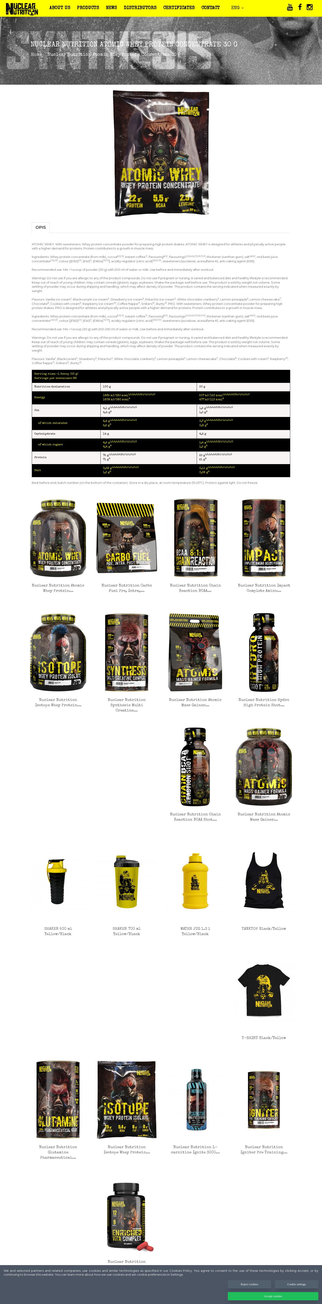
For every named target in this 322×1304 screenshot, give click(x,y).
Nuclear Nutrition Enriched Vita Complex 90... (127, 1267)
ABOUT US (62, 8)
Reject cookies (249, 1294)
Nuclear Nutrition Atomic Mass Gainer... (195, 702)
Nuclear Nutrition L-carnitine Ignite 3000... (195, 1150)
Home (36, 55)
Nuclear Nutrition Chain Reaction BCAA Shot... (195, 817)
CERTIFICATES (181, 8)
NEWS (113, 8)
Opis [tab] (40, 227)
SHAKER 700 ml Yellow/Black (127, 931)
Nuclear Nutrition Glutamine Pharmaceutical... (58, 1152)
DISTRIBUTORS (142, 8)
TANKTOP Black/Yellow (264, 929)
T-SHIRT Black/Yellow (264, 1038)
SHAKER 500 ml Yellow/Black (58, 931)
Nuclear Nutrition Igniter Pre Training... (263, 1150)
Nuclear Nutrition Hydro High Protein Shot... (264, 702)
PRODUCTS (90, 8)
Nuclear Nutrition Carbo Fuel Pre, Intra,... (127, 588)
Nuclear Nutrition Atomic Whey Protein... (58, 588)
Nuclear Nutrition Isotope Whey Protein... (58, 702)
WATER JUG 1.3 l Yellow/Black (195, 931)
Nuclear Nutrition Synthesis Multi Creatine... (127, 705)
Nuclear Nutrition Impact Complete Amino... (264, 588)
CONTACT (213, 8)
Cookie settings (296, 1294)
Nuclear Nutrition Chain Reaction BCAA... (195, 588)
